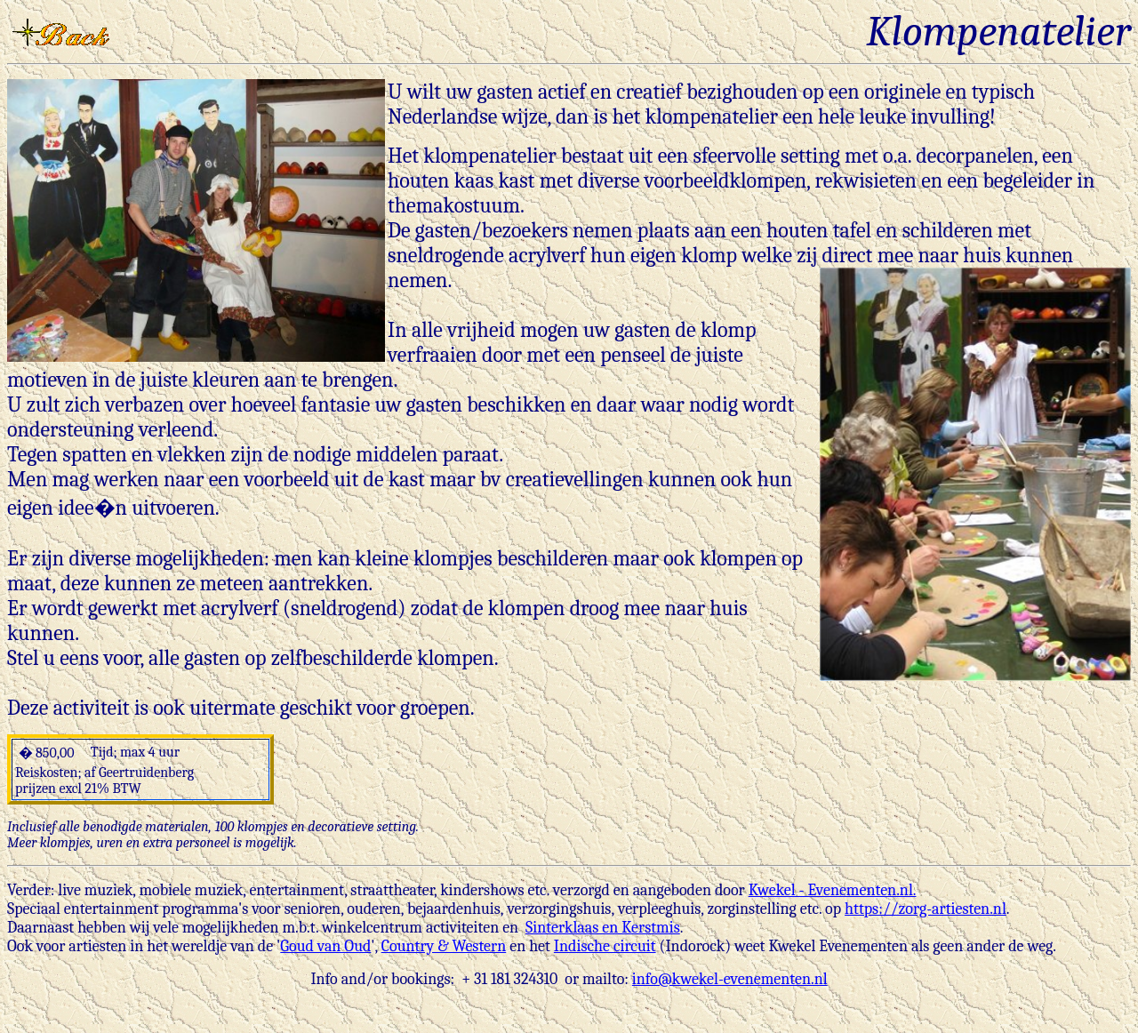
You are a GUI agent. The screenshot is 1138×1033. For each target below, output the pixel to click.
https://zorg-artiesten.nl (925, 909)
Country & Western (444, 946)
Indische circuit (605, 946)
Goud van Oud (325, 946)
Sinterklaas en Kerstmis (602, 927)
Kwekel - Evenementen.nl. (833, 890)
